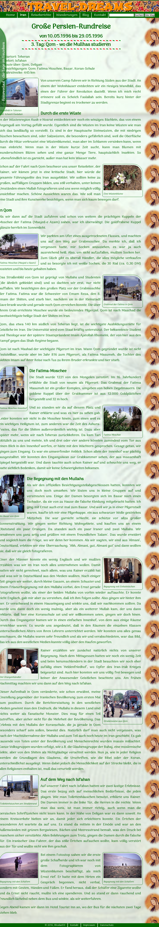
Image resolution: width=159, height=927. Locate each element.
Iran (23, 15)
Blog (85, 15)
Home (10, 15)
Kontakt (100, 15)
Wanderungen (66, 15)
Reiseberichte (41, 15)
